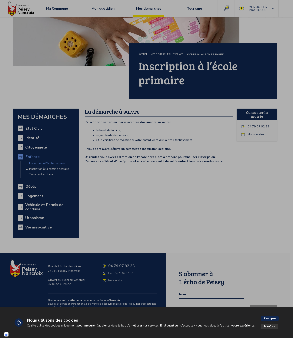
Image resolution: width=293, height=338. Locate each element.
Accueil (143, 54)
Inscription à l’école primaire (47, 163)
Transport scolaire (41, 174)
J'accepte (270, 318)
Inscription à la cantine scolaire (49, 169)
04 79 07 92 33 (258, 127)
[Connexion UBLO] (6, 334)
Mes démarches (160, 54)
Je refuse (269, 326)
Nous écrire (256, 134)
